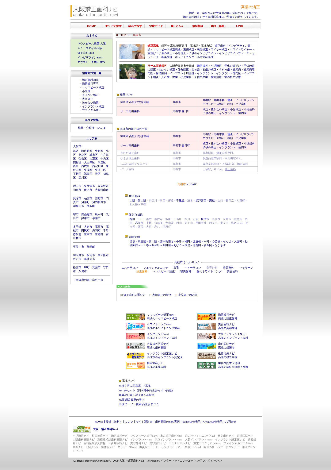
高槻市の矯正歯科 (131, 128)
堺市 (76, 214)
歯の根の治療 (232, 77)
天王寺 (145, 245)
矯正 (205, 109)
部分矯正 (183, 69)
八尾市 (83, 271)
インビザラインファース (234, 53)
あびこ (178, 245)
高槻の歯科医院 (156, 347)
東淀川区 (100, 170)
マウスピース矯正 (93, 87)
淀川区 (83, 177)
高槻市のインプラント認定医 (165, 357)
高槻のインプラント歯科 (162, 337)
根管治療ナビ (226, 353)
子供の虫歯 (201, 77)
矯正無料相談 (90, 79)
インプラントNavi (158, 334)
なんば (101, 127)
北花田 (197, 245)
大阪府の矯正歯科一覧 (89, 279)
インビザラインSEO (89, 57)
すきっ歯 (224, 69)
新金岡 (208, 245)
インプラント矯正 (93, 106)
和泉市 (77, 189)
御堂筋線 (134, 237)
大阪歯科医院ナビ (158, 343)
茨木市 (88, 189)
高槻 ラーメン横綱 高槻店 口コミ (139, 404)
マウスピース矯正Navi (160, 314)
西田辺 (167, 245)
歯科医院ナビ (226, 343)
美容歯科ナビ (226, 324)
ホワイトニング (184, 57)
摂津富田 (200, 200)
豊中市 (88, 234)
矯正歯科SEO (85, 52)
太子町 (77, 226)
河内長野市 (99, 202)
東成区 (88, 170)
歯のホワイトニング (209, 271)
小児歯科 (185, 77)
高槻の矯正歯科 (227, 318)
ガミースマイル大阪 (89, 48)
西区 (76, 166)
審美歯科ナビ (155, 363)
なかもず (220, 245)
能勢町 (91, 246)
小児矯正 (87, 91)
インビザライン (245, 100)
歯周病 (237, 69)
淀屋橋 (197, 241)
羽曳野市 (78, 255)
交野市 (99, 198)
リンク (129, 421)
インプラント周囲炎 (182, 73)
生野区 (99, 151)
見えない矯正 (90, 95)
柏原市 (88, 198)
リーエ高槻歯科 (130, 111)
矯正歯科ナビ (226, 314)
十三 (140, 219)
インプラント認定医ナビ (162, 353)
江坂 (132, 241)
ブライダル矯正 (91, 110)
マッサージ (246, 267)
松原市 (77, 267)
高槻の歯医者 (226, 347)
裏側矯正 (87, 98)
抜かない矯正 (90, 102)
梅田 (80, 127)
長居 (187, 245)
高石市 (99, 226)
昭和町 (156, 245)
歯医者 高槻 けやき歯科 (134, 102)
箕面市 (96, 267)
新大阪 (142, 200)
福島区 (88, 173)
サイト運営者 (144, 421)
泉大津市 (89, 186)
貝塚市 (77, 198)
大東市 (88, 226)
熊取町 (91, 206)
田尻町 (85, 230)
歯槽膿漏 (161, 73)
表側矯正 (202, 49)
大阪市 (77, 146)
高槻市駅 (219, 100)
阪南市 (91, 255)
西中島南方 (167, 241)
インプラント (205, 73)
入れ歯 (165, 77)
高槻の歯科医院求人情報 (233, 367)
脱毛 (176, 267)
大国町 (238, 241)
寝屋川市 (78, 246)
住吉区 (83, 158)
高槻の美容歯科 (227, 328)
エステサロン (129, 267)
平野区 (77, 173)
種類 (230, 103)
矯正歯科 (220, 45)
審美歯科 (166, 57)
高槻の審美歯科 (156, 367)
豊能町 (99, 234)
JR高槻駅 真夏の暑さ (131, 399)
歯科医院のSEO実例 (167, 421)
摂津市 (85, 218)
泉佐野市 (103, 186)
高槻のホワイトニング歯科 (163, 328)
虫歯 (175, 77)
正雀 (195, 219)
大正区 (94, 158)
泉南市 (96, 218)
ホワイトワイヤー (241, 49)
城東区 (94, 154)
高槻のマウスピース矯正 (162, 318)
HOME (193, 184)
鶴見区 (77, 162)
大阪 (132, 200)
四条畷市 (86, 214)
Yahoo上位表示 (191, 421)
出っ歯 (195, 69)
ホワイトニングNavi (159, 324)
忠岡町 (96, 230)
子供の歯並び (232, 65)
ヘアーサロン (192, 267)
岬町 (87, 267)
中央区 (104, 158)
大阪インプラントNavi (232, 334)
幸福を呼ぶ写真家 (130, 385)
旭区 (76, 151)
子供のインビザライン (202, 53)
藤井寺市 (89, 259)
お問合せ (230, 421)
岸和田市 (78, 206)
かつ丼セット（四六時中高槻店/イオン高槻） (147, 390)
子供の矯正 (165, 53)
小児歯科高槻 (205, 57)
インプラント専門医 (228, 73)
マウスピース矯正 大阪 (91, 43)
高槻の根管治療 (227, 357)
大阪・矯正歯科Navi (201, 13)
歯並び (152, 53)
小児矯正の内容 (187, 294)
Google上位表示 (212, 421)
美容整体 (228, 267)
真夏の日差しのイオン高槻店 (137, 395)
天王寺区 (89, 162)
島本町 (99, 214)
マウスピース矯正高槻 (166, 49)
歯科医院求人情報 (229, 363)
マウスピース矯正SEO (91, 62)
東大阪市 (103, 255)
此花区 (83, 154)
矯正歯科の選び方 (134, 294)
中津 (179, 241)
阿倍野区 (86, 151)
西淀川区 (97, 166)
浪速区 (102, 162)
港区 (97, 173)
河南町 (85, 202)
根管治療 (216, 77)
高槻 (205, 100)
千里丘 (180, 200)
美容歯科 (232, 271)
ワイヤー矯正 (219, 49)
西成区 (85, 166)
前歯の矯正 (209, 69)
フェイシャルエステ (155, 267)
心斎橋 (90, 127)
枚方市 (77, 259)
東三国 (142, 241)
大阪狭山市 (102, 189)
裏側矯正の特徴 (161, 294)
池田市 (77, 186)
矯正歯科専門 (90, 83)
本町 (206, 241)
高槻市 (177, 102)
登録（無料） (114, 421)
